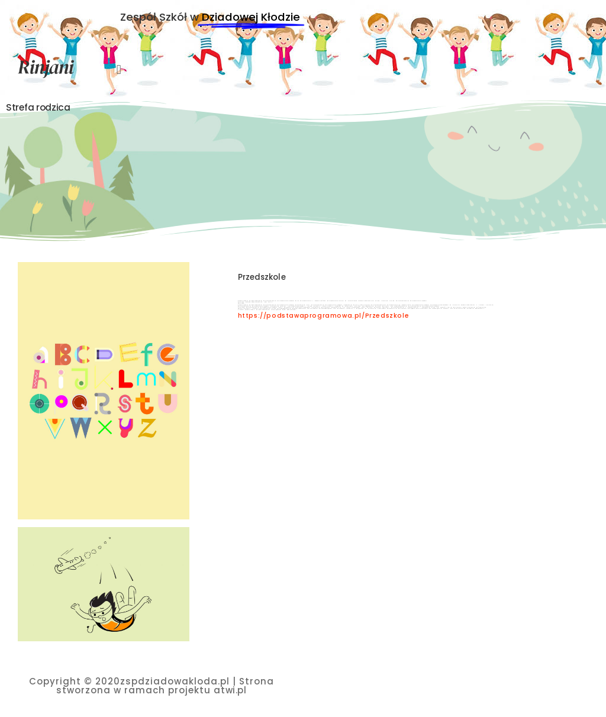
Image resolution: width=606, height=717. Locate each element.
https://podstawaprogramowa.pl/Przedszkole (324, 315)
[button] (119, 69)
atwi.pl (230, 690)
